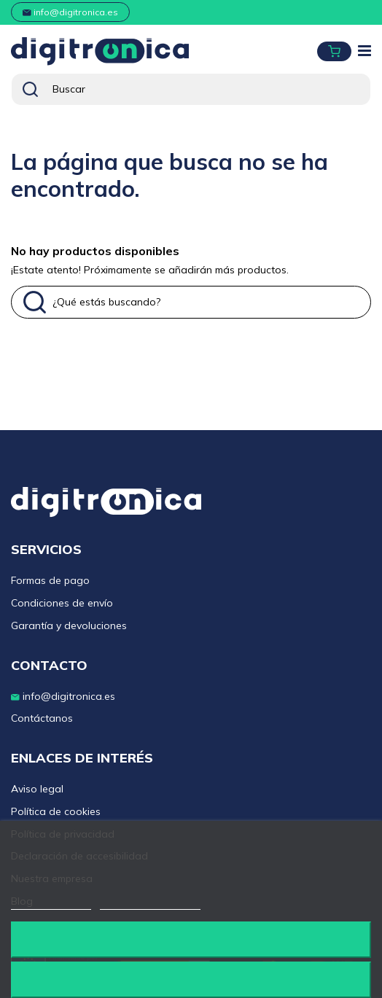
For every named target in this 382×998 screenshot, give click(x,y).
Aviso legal (37, 788)
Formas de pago (50, 580)
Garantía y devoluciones (69, 625)
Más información (51, 903)
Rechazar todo (191, 939)
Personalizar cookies (150, 903)
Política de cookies (56, 811)
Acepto (191, 979)
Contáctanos (42, 718)
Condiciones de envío (62, 602)
